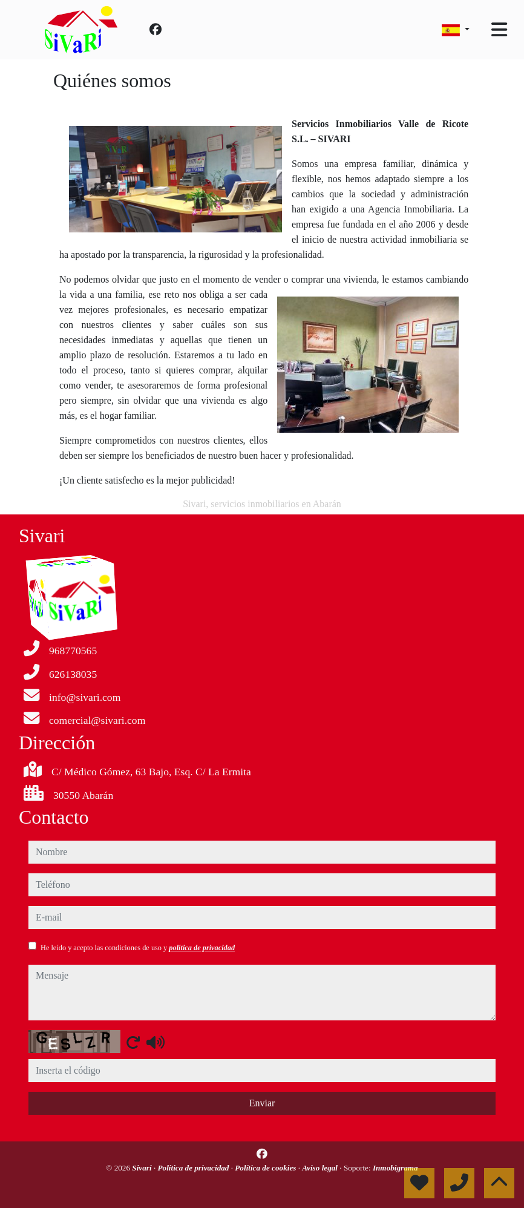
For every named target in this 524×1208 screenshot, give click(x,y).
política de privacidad (202, 948)
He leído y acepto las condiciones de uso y (138, 948)
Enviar (262, 1103)
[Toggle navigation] (499, 29)
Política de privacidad (194, 1167)
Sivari (143, 1167)
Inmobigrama (395, 1167)
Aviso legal (320, 1167)
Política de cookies (266, 1167)
